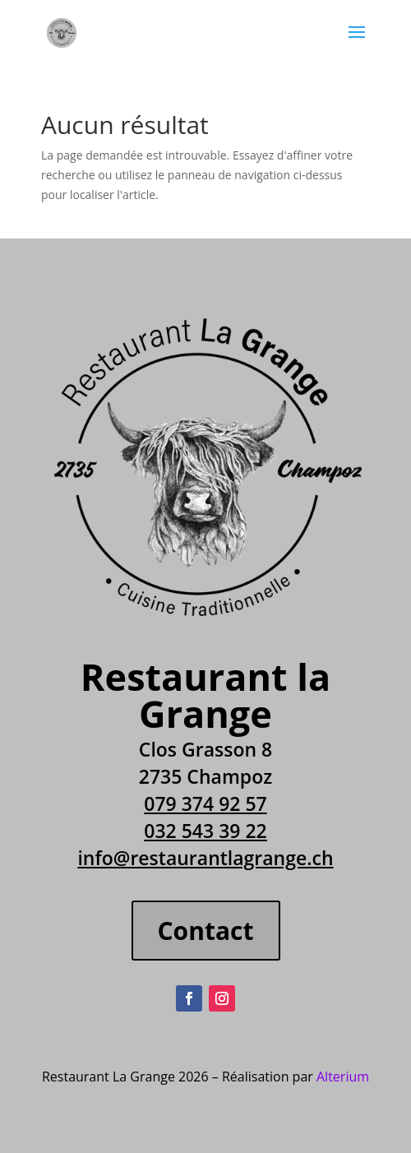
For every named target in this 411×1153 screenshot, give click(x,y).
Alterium (342, 1076)
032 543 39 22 (205, 830)
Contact (206, 930)
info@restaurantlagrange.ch (205, 858)
